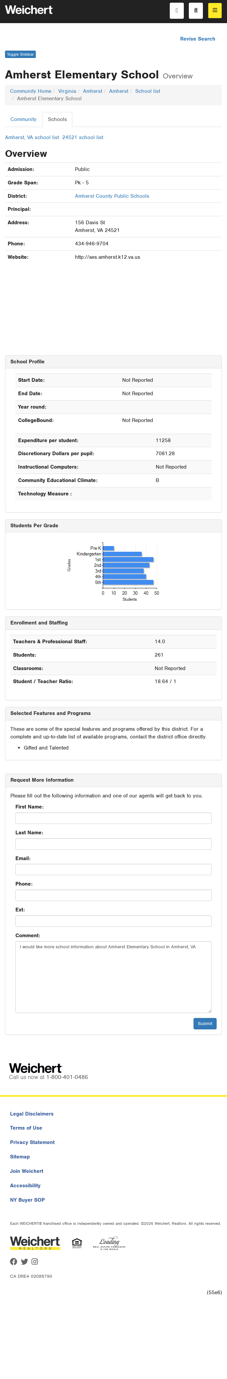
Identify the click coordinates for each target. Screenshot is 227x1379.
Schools (57, 119)
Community (23, 119)
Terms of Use (26, 1128)
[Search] (196, 11)
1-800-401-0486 (67, 1077)
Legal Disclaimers (32, 1114)
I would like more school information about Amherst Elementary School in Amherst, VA (113, 977)
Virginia (67, 91)
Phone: (23, 884)
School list (147, 91)
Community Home (30, 91)
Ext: (20, 909)
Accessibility (25, 1185)
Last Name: (29, 832)
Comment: (27, 935)
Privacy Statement (32, 1142)
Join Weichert (26, 1171)
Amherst (92, 91)
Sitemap (20, 1156)
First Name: (29, 806)
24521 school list (82, 137)
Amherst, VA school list (32, 137)
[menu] (215, 10)
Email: (22, 858)
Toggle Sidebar (20, 54)
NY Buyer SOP (27, 1200)
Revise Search (197, 39)
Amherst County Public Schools (112, 196)
